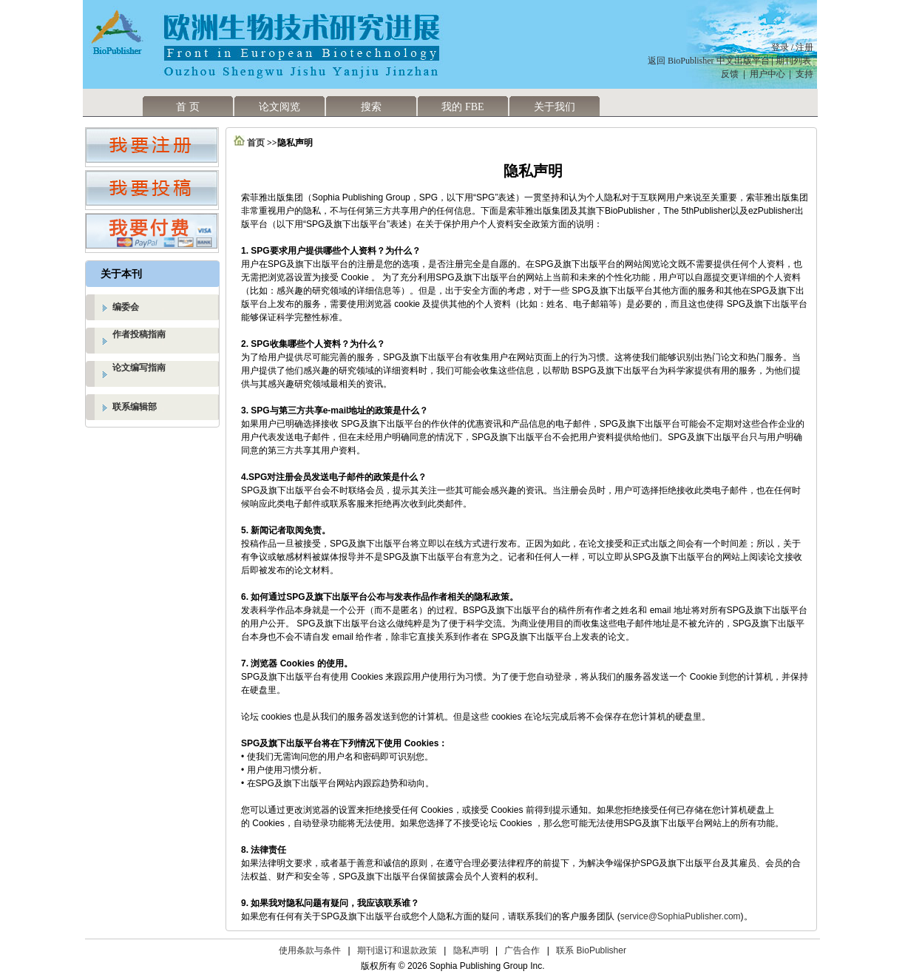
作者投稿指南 (139, 334)
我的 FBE (462, 106)
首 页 (188, 106)
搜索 (371, 106)
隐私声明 (471, 950)
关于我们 (554, 106)
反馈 (730, 74)
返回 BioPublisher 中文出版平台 (709, 60)
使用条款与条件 (310, 950)
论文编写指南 (139, 367)
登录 (780, 47)
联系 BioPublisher (591, 950)
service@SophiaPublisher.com (680, 916)
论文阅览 (279, 106)
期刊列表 (794, 60)
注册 (804, 47)
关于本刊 (121, 274)
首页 (256, 143)
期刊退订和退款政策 (397, 950)
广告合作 (522, 950)
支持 (804, 74)
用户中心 (767, 74)
